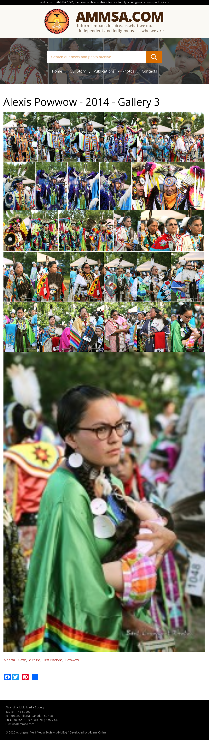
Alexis (22, 660)
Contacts (149, 71)
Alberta (9, 660)
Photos (128, 71)
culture (34, 660)
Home (57, 71)
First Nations (52, 660)
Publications (104, 71)
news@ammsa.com (21, 724)
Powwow (72, 660)
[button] (20, 159)
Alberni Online (97, 732)
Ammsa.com (120, 16)
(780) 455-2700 (20, 720)
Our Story (78, 71)
